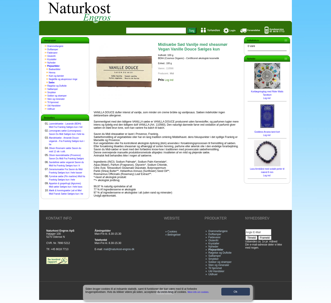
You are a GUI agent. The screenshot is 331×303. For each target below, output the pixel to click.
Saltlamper (52, 89)
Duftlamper (52, 49)
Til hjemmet (52, 102)
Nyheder (51, 62)
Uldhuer (51, 109)
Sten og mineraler (56, 99)
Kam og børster (56, 76)
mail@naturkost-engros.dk (119, 249)
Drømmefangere (55, 46)
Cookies (172, 231)
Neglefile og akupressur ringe (63, 79)
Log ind (169, 80)
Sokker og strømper (57, 96)
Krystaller (51, 59)
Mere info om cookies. (198, 292)
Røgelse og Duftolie (57, 86)
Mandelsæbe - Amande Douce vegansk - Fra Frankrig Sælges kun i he (66, 141)
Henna (52, 72)
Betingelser (174, 234)
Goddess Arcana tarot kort (267, 132)
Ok (235, 291)
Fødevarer (52, 53)
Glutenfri (51, 56)
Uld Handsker (54, 105)
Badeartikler (54, 69)
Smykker (51, 92)
